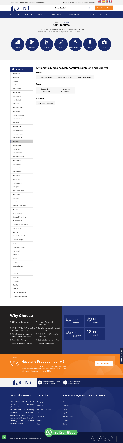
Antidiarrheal (17, 138)
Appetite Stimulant (19, 206)
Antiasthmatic (17, 119)
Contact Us (90, 14)
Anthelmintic (17, 85)
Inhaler (15, 258)
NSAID (15, 274)
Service (28, 14)
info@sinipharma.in (73, 383)
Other (65, 424)
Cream (65, 420)
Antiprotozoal (17, 179)
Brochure (103, 14)
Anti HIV (16, 104)
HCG (14, 243)
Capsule (66, 405)
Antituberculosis (18, 190)
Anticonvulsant (18, 130)
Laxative (15, 262)
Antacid (15, 81)
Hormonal (16, 251)
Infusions (16, 255)
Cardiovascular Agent (20, 224)
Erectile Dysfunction (20, 236)
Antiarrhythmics (18, 115)
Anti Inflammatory (19, 107)
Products (14, 14)
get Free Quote (104, 8)
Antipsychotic (17, 183)
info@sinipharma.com (74, 381)
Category (40, 402)
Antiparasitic (17, 168)
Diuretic (15, 232)
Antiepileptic (17, 145)
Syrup (65, 409)
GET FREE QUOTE (104, 363)
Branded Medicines (19, 217)
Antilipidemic (17, 160)
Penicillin (16, 281)
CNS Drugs (17, 228)
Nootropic (16, 270)
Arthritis (15, 209)
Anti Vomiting (17, 111)
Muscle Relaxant (18, 266)
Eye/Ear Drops (68, 416)
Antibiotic (16, 123)
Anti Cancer (17, 96)
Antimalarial (17, 164)
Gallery (39, 420)
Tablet (65, 402)
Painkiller (16, 277)
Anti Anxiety (17, 92)
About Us (41, 14)
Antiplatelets (17, 175)
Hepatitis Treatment (19, 247)
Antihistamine (17, 153)
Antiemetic (16, 141)
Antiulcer (16, 198)
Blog (38, 424)
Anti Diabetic (17, 100)
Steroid (15, 289)
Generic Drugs (18, 240)
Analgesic (16, 77)
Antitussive (16, 194)
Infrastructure (74, 14)
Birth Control (17, 213)
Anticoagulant (17, 126)
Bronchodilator (18, 221)
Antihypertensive (19, 156)
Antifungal (16, 149)
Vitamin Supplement (20, 296)
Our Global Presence (44, 409)
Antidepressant (18, 134)
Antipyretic (16, 187)
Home (56, 23)
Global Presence (57, 14)
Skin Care (16, 285)
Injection (66, 413)
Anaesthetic (17, 73)
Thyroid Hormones (19, 292)
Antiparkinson (17, 172)
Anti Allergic (17, 89)
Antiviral (15, 202)
